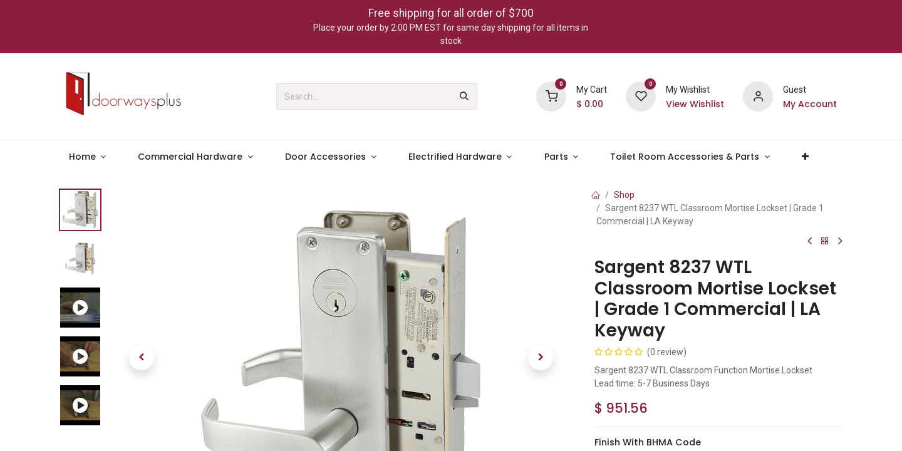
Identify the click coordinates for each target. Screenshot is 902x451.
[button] (141, 357)
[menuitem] (87, 157)
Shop (624, 195)
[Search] (464, 96)
